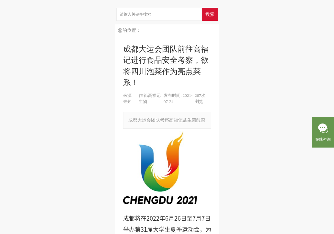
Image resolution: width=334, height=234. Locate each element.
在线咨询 (323, 139)
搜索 (209, 14)
